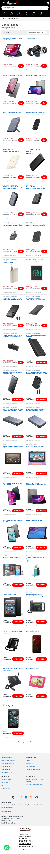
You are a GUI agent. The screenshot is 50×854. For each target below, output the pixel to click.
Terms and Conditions (33, 769)
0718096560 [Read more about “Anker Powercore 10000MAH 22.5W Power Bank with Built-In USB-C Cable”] (41, 399)
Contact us (29, 763)
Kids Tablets (29, 259)
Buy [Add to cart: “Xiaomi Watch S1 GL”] (44, 66)
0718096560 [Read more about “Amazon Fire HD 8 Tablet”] (18, 622)
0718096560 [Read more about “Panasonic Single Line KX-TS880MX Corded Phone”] (18, 659)
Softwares (41, 13)
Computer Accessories (32, 37)
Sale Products (5, 769)
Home (4, 19)
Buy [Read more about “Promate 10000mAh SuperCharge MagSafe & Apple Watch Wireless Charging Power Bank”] (44, 251)
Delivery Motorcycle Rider (34, 784)
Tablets (4, 37)
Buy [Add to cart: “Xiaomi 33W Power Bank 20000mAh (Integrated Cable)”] (21, 288)
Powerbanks (14, 111)
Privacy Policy (30, 766)
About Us (29, 760)
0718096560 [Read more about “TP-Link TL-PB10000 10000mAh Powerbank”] (41, 585)
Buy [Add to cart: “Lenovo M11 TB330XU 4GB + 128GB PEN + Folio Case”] (21, 66)
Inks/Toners (27, 13)
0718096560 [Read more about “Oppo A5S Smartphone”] (41, 659)
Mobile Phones (41, 37)
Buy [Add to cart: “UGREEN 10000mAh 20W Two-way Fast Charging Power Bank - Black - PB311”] (21, 325)
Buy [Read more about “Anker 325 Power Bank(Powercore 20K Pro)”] (44, 177)
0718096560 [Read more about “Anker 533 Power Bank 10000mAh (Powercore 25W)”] (18, 399)
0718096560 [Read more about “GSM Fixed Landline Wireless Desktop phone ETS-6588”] (18, 696)
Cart (2, 785)
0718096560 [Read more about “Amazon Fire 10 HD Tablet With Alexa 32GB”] (18, 473)
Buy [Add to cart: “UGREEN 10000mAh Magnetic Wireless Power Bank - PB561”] (21, 177)
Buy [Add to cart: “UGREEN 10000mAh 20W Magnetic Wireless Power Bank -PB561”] (21, 140)
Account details (6, 779)
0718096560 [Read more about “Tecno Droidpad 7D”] (18, 733)
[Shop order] (37, 32)
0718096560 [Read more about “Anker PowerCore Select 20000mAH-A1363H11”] (41, 362)
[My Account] (43, 3)
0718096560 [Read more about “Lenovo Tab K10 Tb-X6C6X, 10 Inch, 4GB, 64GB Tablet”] (18, 510)
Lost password (6, 788)
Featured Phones (30, 593)
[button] (7, 847)
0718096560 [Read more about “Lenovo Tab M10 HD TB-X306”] (41, 548)
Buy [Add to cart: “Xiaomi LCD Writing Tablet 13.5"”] (44, 288)
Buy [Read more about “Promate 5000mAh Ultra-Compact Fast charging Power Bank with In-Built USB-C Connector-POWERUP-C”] (21, 362)
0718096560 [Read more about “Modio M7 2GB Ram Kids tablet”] (18, 585)
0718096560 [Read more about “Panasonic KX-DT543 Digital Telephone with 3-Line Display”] (41, 622)
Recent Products (6, 772)
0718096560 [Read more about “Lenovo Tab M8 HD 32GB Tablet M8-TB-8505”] (18, 548)
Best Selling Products (8, 760)
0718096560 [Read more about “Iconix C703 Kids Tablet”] (41, 696)
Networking (34, 13)
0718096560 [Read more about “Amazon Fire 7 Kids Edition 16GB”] (41, 473)
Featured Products (7, 766)
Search (46, 8)
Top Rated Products (7, 763)
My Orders (4, 782)
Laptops (5, 13)
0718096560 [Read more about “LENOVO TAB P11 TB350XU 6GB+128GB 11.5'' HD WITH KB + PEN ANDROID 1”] (41, 510)
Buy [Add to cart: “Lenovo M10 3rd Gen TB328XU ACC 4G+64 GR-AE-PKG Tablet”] (44, 103)
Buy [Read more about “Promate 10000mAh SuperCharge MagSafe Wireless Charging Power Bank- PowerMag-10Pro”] (44, 214)
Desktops (12, 13)
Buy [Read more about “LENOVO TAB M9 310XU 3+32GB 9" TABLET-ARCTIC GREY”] (21, 103)
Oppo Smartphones (31, 630)
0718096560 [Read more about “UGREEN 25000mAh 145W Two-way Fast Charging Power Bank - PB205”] (18, 436)
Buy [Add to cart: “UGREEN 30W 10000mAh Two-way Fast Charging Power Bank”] (21, 214)
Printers (19, 13)
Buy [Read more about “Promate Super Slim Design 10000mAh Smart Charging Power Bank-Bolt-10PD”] (44, 325)
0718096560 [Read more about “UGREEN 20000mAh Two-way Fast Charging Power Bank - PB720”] (41, 436)
